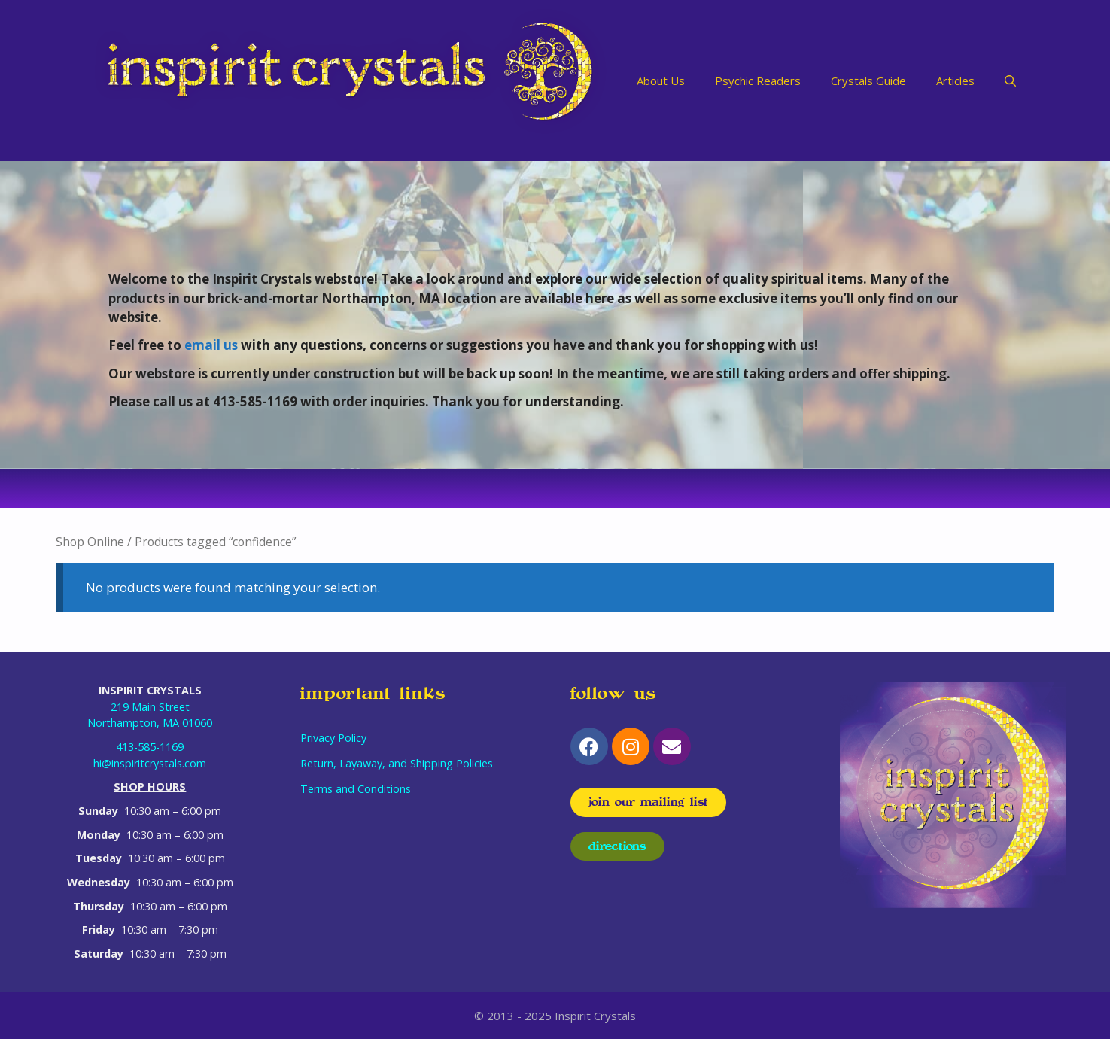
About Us (661, 80)
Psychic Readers (758, 80)
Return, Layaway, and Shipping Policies (396, 763)
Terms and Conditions (355, 789)
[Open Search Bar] (1010, 80)
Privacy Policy (333, 738)
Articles (955, 80)
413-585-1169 (150, 747)
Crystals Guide (868, 80)
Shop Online (90, 541)
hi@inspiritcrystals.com (149, 763)
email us (211, 345)
